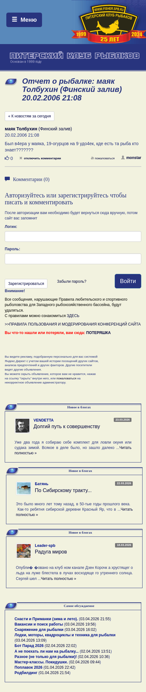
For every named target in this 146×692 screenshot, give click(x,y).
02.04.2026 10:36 (93, 657)
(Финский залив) (38, 128)
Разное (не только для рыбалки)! (46, 657)
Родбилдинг (26, 673)
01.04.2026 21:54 (54, 673)
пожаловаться (103, 158)
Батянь (41, 484)
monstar (131, 158)
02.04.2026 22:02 (60, 646)
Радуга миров (51, 551)
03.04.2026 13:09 (30, 640)
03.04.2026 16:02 (80, 629)
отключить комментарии (40, 158)
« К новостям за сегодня (29, 116)
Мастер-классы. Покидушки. (41, 662)
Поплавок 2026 (28, 667)
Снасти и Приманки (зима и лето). (46, 619)
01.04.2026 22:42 (59, 667)
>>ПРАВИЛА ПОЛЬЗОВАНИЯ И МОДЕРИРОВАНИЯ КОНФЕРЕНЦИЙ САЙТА (73, 324)
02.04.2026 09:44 (85, 662)
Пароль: (12, 249)
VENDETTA (43, 420)
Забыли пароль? (71, 281)
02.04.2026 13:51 (95, 651)
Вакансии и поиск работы (39, 624)
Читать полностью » (58, 578)
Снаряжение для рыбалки (39, 629)
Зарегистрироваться (26, 283)
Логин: (11, 226)
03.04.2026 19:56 (80, 624)
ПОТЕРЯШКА (98, 333)
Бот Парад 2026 (29, 646)
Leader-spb (45, 545)
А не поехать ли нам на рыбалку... (47, 651)
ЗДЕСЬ (73, 316)
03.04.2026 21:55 (95, 619)
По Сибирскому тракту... (63, 490)
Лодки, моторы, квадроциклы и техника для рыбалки (65, 635)
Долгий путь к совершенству (66, 426)
